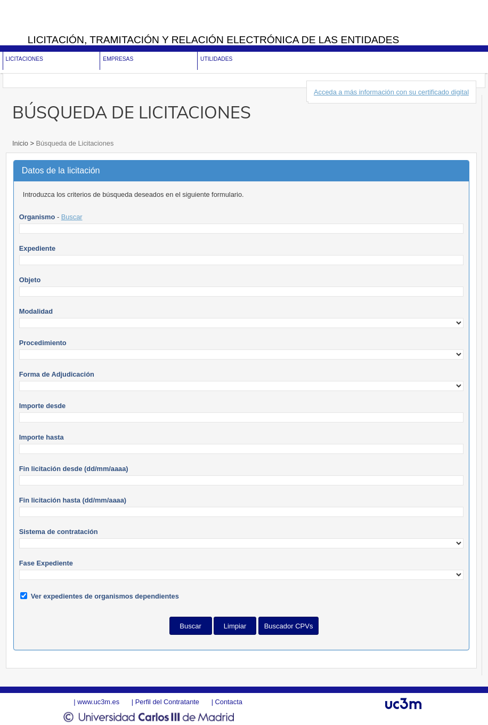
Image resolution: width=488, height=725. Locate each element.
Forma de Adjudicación (56, 374)
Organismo (37, 217)
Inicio (21, 143)
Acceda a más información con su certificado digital (391, 92)
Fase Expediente (46, 563)
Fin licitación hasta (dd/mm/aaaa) (72, 500)
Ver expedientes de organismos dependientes (105, 596)
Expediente (37, 248)
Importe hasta (41, 437)
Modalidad (36, 311)
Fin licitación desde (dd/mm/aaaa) (73, 469)
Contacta (228, 702)
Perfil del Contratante (167, 702)
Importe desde (42, 406)
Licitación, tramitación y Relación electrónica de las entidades (214, 40)
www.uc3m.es (98, 702)
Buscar (72, 217)
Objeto (30, 280)
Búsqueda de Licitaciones (73, 143)
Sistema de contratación (58, 532)
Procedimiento (43, 343)
